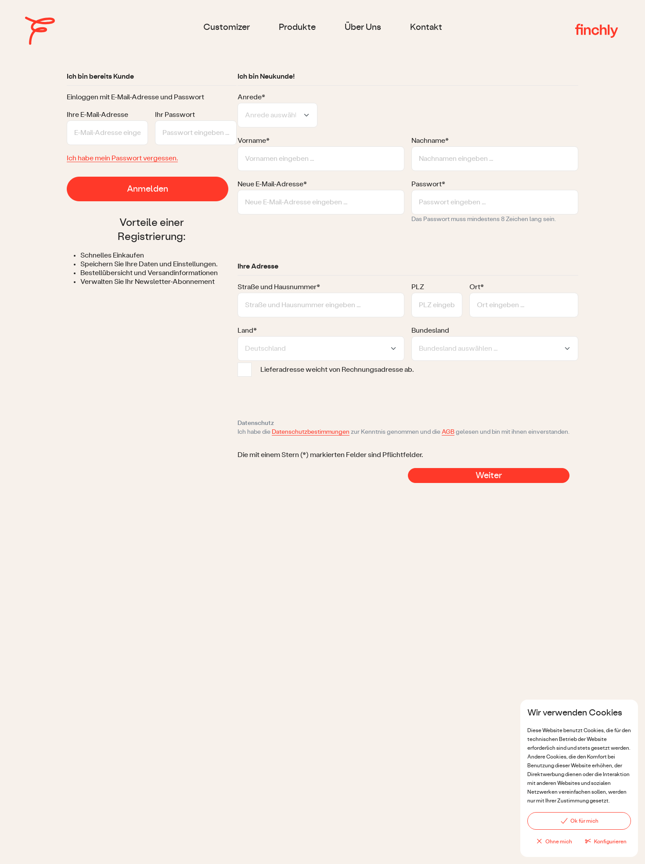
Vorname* (254, 140)
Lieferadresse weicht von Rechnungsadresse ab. (337, 369)
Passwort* (428, 184)
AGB (448, 432)
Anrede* (251, 97)
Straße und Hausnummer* (279, 286)
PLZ (417, 286)
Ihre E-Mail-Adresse (97, 114)
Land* (247, 330)
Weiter (489, 475)
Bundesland (430, 330)
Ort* (476, 286)
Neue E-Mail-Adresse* (272, 184)
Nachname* (430, 140)
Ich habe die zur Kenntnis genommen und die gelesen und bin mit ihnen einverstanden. (403, 432)
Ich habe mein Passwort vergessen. (122, 158)
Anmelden (147, 189)
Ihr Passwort (175, 114)
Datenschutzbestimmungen (311, 432)
